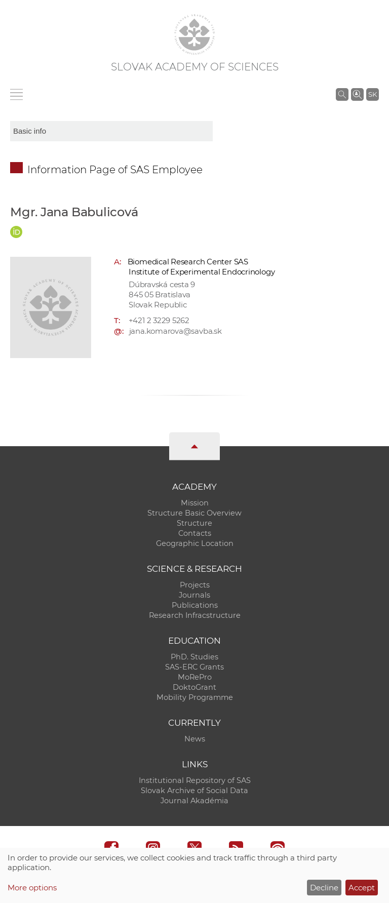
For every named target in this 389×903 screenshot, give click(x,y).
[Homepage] (194, 34)
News (194, 738)
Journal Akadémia (194, 800)
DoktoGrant (194, 687)
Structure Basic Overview (194, 513)
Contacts (194, 533)
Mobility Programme (195, 697)
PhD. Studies (194, 656)
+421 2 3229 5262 (159, 320)
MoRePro (195, 677)
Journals (194, 595)
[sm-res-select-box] (111, 131)
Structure (194, 523)
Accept (361, 887)
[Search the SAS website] (342, 94)
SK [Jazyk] (372, 94)
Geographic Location (195, 543)
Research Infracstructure (195, 615)
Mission (195, 502)
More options (32, 887)
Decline (324, 887)
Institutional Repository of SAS (195, 780)
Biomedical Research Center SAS (188, 261)
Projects (195, 585)
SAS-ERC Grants (194, 667)
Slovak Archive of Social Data (194, 790)
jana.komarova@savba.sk (175, 331)
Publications (195, 605)
